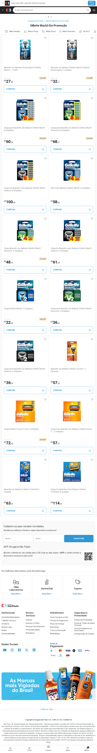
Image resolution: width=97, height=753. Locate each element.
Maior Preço (49, 31)
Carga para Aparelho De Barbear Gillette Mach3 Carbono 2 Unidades (24, 370)
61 (55, 262)
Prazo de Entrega (57, 624)
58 (55, 202)
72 (8, 443)
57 (55, 383)
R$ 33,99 (7, 319)
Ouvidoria (5, 624)
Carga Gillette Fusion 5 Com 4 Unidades (21, 429)
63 (8, 503)
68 (55, 142)
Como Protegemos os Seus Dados (83, 629)
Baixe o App (91, 3)
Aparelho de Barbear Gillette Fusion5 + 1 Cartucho (68, 370)
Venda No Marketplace (11, 617)
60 (8, 142)
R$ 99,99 (7, 440)
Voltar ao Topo (48, 709)
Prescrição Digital (33, 630)
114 (56, 503)
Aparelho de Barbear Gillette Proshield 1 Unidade (21, 490)
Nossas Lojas (7, 627)
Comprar (25, 89)
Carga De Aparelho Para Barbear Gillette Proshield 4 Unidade (68, 490)
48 (8, 262)
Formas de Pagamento (59, 620)
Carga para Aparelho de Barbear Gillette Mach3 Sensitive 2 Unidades (71, 309)
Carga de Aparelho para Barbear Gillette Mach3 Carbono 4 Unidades (71, 249)
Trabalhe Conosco (9, 620)
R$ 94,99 (7, 139)
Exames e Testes (32, 623)
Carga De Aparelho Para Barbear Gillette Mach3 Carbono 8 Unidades (24, 189)
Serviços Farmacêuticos (35, 626)
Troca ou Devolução (58, 630)
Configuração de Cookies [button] (84, 634)
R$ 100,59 (55, 139)
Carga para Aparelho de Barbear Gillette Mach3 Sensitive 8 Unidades (71, 129)
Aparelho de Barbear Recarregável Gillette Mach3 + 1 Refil (22, 68)
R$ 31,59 (7, 78)
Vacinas (29, 620)
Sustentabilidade (8, 634)
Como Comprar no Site (59, 617)
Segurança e (84, 614)
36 (55, 322)
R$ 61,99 (7, 259)
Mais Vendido (12, 31)
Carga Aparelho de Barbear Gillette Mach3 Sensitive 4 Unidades (22, 249)
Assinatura (30, 633)
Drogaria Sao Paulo (35, 21)
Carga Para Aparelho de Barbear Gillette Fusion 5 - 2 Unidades (71, 430)
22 (8, 322)
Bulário (4, 630)
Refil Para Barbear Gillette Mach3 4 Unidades (70, 188)
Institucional (8, 612)
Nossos (36, 614)
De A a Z (84, 31)
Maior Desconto (67, 31)
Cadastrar (79, 539)
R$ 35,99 (54, 78)
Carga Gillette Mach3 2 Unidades (18, 308)
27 (8, 81)
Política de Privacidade (83, 620)
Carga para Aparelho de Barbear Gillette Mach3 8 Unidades (24, 129)
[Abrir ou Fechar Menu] (3, 10)
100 (9, 202)
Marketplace (55, 634)
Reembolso (54, 627)
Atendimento (57, 612)
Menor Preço (31, 31)
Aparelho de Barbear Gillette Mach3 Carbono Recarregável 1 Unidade (70, 68)
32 (55, 81)
